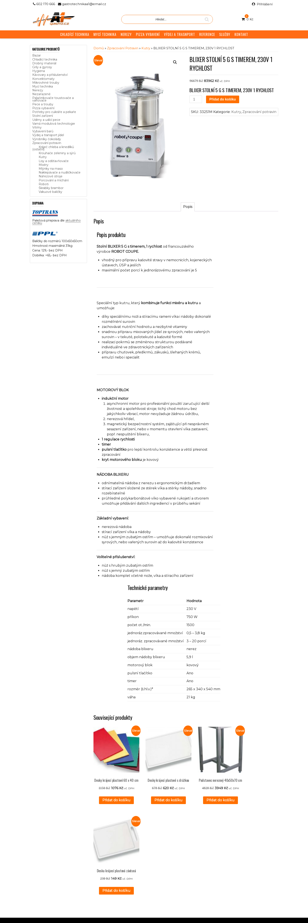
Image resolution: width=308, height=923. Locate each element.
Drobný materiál (44, 63)
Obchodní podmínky (130, 860)
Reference (122, 855)
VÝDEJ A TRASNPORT (179, 34)
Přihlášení (265, 4)
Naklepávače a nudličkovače (60, 172)
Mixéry (43, 165)
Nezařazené (41, 94)
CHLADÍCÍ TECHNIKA (74, 34)
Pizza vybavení (43, 108)
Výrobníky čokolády (46, 139)
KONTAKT (241, 34)
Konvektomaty (43, 79)
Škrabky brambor (51, 188)
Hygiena (38, 71)
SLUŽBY (224, 34)
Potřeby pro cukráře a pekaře (54, 112)
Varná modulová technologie (53, 124)
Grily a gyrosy (42, 67)
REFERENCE (207, 34)
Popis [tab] (187, 207)
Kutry (43, 157)
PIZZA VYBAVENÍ (148, 34)
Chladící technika (44, 59)
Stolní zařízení (42, 116)
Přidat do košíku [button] (114, 800)
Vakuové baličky (50, 192)
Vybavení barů (42, 131)
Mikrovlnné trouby (45, 83)
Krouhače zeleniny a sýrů (57, 153)
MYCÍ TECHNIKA (104, 34)
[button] (175, 62)
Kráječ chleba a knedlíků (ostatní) (53, 148)
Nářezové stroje (50, 176)
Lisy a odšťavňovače (54, 161)
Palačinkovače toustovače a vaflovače (53, 99)
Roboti (44, 184)
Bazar (36, 55)
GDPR (119, 864)
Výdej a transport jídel (48, 135)
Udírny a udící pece (46, 120)
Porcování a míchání (54, 180)
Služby (119, 850)
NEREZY (126, 34)
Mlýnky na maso (51, 169)
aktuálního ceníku (76, 863)
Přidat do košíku (222, 99)
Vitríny (37, 127)
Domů (98, 48)
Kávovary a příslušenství (50, 75)
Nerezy (37, 90)
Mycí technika (42, 86)
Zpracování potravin (46, 143)
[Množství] (195, 99)
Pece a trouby (42, 104)
